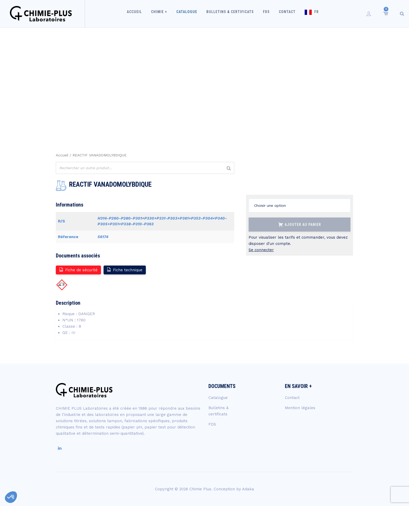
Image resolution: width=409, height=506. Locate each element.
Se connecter (261, 250)
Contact (284, 13)
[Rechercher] (229, 168)
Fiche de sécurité (78, 269)
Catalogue (189, 13)
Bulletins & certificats (231, 13)
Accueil (139, 13)
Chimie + (163, 13)
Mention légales (300, 407)
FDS (265, 13)
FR (312, 13)
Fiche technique (124, 269)
